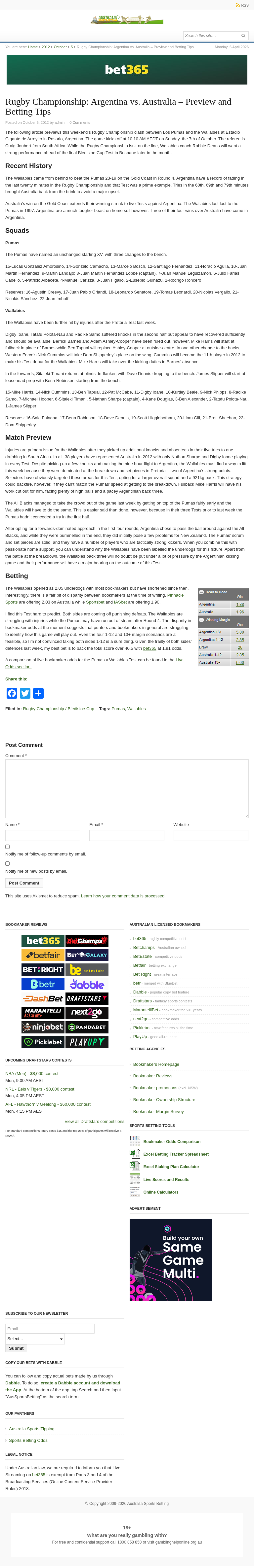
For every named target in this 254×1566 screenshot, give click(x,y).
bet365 (149, 648)
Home (33, 47)
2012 (46, 47)
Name (12, 824)
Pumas (118, 708)
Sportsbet (95, 602)
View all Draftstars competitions (94, 1121)
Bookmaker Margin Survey (158, 1111)
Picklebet (142, 1027)
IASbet (120, 602)
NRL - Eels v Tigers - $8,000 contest (39, 1089)
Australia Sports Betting (148, 1503)
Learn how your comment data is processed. (123, 895)
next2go (140, 1018)
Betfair (139, 965)
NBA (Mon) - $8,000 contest (31, 1073)
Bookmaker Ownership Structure (164, 1099)
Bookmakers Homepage (156, 1064)
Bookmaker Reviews (153, 1075)
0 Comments (79, 122)
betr (137, 983)
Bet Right (142, 974)
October (60, 47)
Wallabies (136, 708)
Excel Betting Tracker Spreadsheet (176, 1154)
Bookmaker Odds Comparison (172, 1141)
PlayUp (140, 1036)
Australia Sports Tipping (31, 1428)
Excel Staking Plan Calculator (171, 1167)
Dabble (140, 992)
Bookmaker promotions (155, 1087)
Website (181, 824)
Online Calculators (161, 1192)
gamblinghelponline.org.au (178, 1542)
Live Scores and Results (167, 1179)
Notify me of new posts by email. (36, 871)
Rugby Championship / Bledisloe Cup (58, 708)
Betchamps (144, 947)
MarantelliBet (145, 1009)
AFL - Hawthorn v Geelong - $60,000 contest (48, 1104)
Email (96, 824)
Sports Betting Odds (28, 1440)
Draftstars (142, 1000)
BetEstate (142, 956)
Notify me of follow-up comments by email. (45, 854)
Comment (16, 755)
